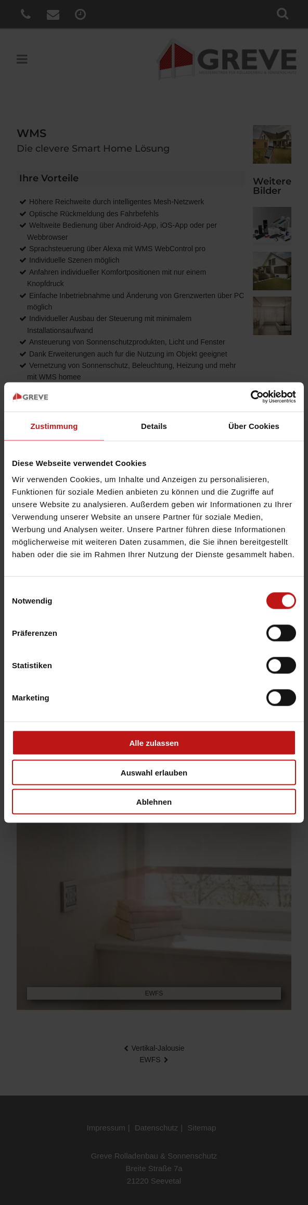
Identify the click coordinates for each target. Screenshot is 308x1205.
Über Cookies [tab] (253, 425)
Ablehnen (154, 801)
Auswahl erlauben (154, 772)
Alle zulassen (153, 743)
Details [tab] (154, 425)
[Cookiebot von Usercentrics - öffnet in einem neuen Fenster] (250, 397)
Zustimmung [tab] (54, 425)
